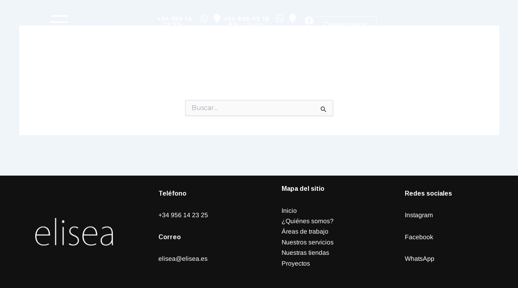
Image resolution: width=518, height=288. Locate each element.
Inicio (289, 210)
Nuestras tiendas (306, 252)
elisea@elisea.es (183, 258)
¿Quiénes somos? (308, 221)
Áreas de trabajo (305, 231)
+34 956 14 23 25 (183, 215)
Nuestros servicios (308, 242)
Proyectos (296, 263)
